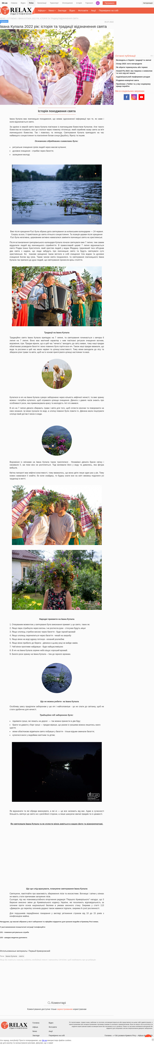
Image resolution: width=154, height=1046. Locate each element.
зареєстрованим (65, 1009)
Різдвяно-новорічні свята (127, 80)
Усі (151, 56)
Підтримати (109, 3)
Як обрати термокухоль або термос (132, 67)
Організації (41, 3)
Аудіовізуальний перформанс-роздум (133, 77)
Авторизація (148, 3)
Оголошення (67, 3)
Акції (93, 10)
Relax (31, 3)
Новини (14, 3)
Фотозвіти (83, 10)
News (51, 10)
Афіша (41, 10)
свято (21, 956)
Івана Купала (11, 956)
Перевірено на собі (108, 10)
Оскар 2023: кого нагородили (129, 64)
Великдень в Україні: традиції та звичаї (133, 60)
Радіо (98, 3)
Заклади (62, 10)
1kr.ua (4, 3)
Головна (35, 1023)
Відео (23, 3)
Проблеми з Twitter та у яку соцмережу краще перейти (133, 85)
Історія (79, 3)
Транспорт (54, 3)
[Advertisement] (57, 979)
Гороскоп (89, 3)
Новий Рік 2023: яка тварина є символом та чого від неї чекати (134, 72)
